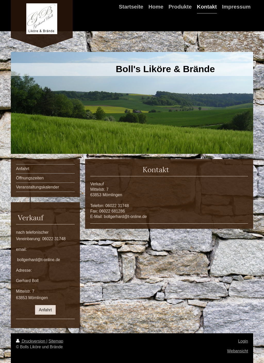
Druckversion (31, 341)
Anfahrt (45, 310)
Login (243, 341)
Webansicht (237, 351)
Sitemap (55, 341)
